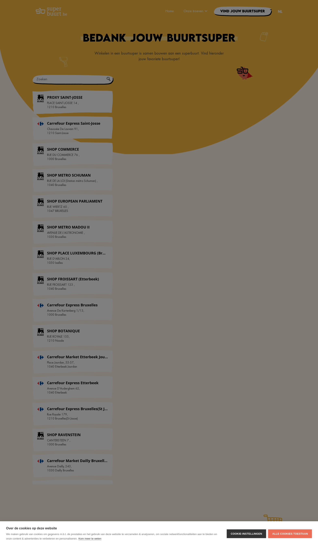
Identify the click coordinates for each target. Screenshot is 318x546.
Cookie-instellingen (246, 533)
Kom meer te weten (89, 538)
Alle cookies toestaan (290, 533)
